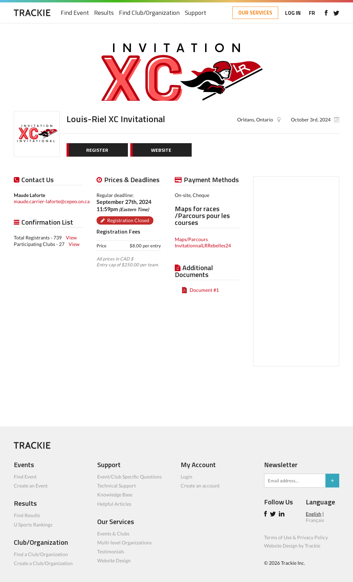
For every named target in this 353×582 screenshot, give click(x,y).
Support (195, 13)
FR (312, 13)
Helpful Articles (114, 504)
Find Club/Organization (149, 13)
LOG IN (293, 13)
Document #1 (204, 290)
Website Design (114, 560)
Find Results (27, 515)
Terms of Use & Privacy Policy (296, 537)
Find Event (75, 13)
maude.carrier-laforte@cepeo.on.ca (52, 201)
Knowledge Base (114, 494)
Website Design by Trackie (292, 546)
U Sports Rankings (33, 524)
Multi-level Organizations (124, 542)
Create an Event (31, 486)
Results (104, 13)
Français (315, 520)
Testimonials (110, 551)
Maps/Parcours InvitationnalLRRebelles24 (203, 242)
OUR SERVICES (255, 13)
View (71, 237)
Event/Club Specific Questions (129, 477)
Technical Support (116, 486)
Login (186, 477)
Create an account (200, 486)
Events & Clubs (113, 533)
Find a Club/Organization (41, 554)
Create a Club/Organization (43, 563)
